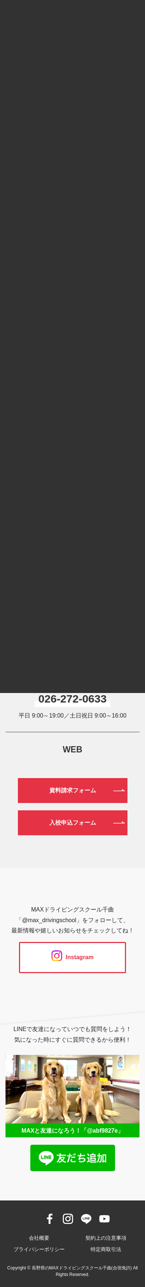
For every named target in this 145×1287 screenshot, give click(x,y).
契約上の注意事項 (105, 1238)
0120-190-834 (72, 661)
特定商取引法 (106, 1249)
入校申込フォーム (72, 822)
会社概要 (39, 1238)
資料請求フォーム (72, 790)
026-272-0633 (72, 699)
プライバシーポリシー (39, 1249)
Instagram (72, 957)
